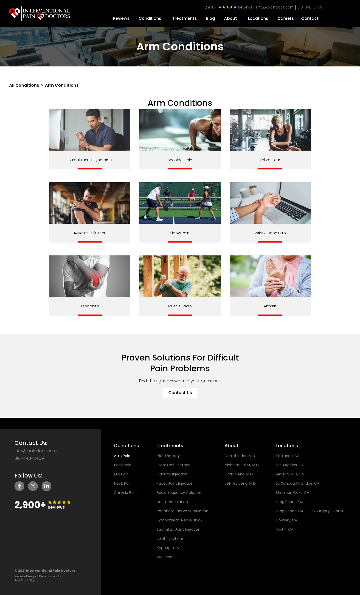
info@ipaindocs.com (275, 7)
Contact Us (180, 392)
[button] (150, 16)
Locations (258, 18)
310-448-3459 (310, 7)
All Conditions (24, 85)
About (230, 18)
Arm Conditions (62, 85)
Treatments (184, 18)
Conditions (150, 18)
